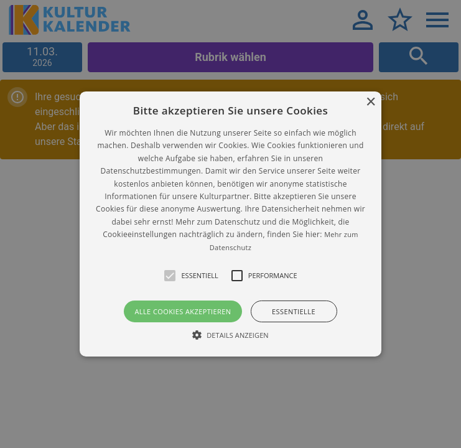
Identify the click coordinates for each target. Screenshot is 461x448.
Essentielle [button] (293, 311)
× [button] (370, 102)
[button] (230, 224)
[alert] (230, 224)
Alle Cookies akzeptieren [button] (182, 311)
